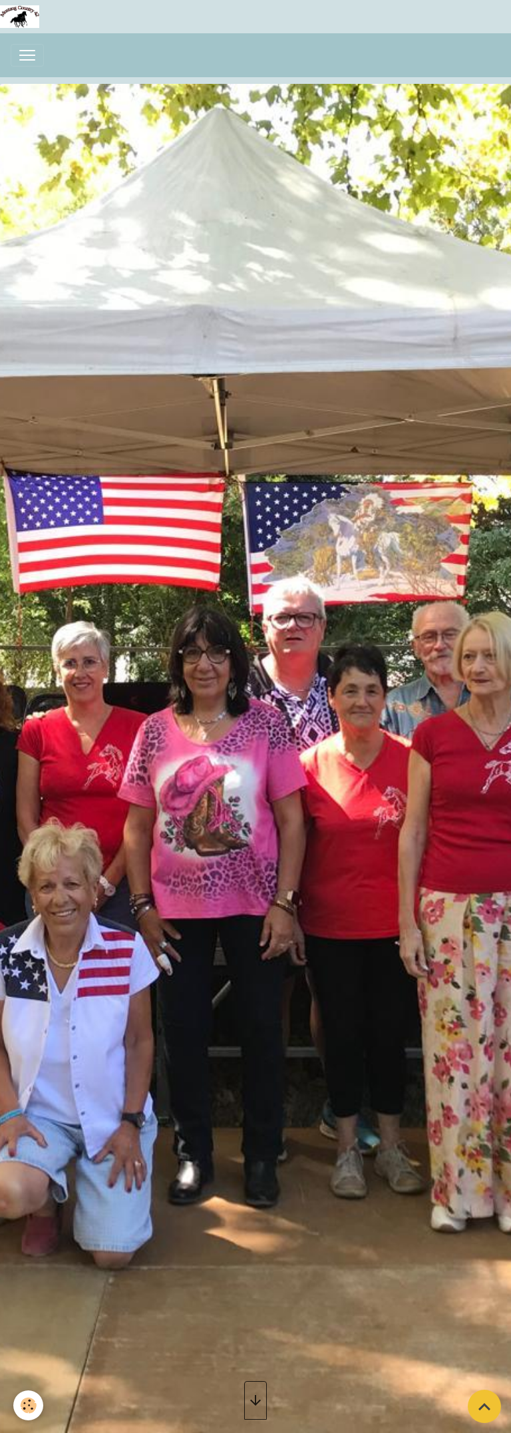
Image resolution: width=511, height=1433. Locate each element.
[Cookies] (28, 1405)
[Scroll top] (484, 1406)
